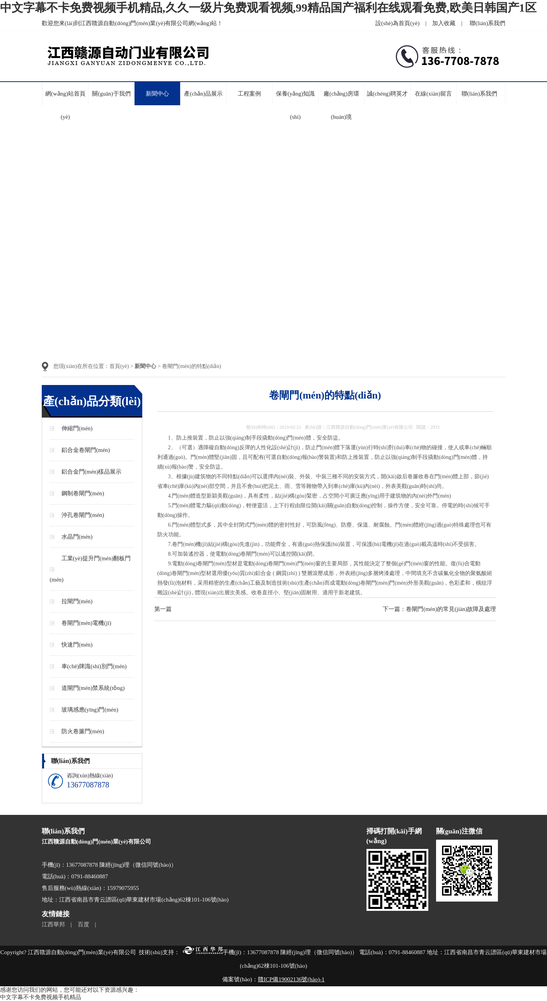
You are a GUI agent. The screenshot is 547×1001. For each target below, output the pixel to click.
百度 (83, 924)
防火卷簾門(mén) (82, 731)
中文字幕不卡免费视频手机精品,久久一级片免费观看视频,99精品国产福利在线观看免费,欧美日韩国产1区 (268, 7)
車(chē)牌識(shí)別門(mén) (94, 666)
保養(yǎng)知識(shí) (295, 105)
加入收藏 (443, 23)
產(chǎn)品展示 (203, 94)
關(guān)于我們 (111, 94)
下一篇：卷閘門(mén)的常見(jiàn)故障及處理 (439, 609)
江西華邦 (53, 924)
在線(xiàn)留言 (433, 94)
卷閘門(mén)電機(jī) (86, 623)
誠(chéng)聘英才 (387, 94)
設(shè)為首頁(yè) (397, 23)
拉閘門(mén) (77, 601)
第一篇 (163, 609)
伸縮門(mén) (77, 428)
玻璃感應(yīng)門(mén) (89, 710)
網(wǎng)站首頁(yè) (65, 105)
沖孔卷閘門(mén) (82, 515)
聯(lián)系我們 (487, 23)
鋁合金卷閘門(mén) (85, 450)
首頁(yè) (119, 366)
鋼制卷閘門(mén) (82, 493)
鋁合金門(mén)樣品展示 (91, 472)
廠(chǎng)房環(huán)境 (341, 105)
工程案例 (249, 94)
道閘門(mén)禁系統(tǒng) (93, 688)
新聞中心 (157, 94)
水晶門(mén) (77, 537)
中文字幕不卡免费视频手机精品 (40, 997)
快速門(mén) (77, 645)
